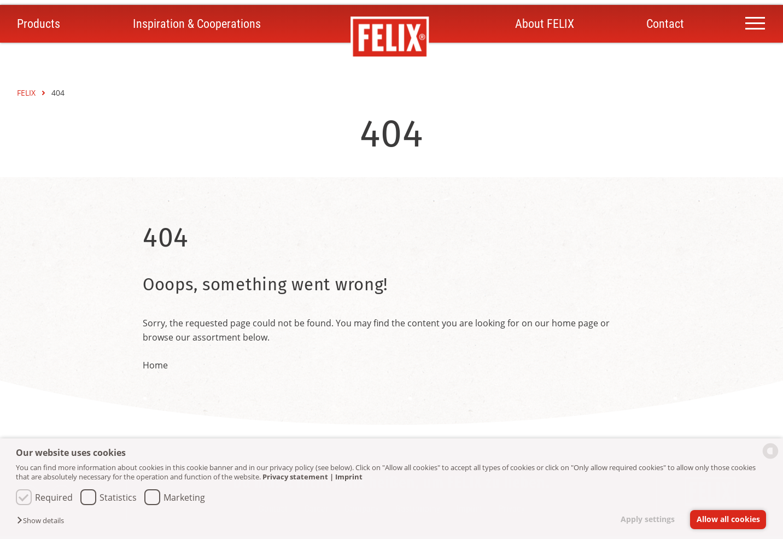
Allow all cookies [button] (728, 519)
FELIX (27, 92)
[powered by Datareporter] (770, 458)
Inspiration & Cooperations (197, 24)
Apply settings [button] (648, 519)
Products (38, 24)
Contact (665, 24)
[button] (43, 521)
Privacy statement (295, 477)
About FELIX (544, 24)
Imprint (349, 477)
